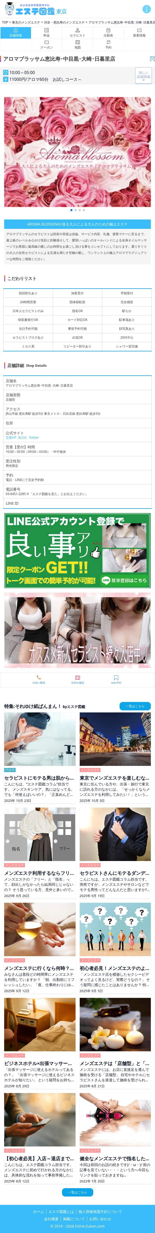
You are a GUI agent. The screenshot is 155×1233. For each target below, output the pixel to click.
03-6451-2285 (16, 494)
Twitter (34, 437)
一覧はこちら (135, 706)
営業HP (11, 437)
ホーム (38, 1211)
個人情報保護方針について (100, 1211)
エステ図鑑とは (61, 1211)
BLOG (22, 437)
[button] (71, 210)
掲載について (74, 1218)
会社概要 (51, 1218)
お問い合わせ (100, 1218)
